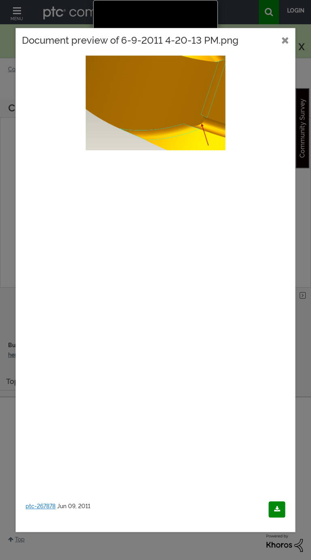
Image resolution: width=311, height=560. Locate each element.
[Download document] (277, 509)
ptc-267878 (40, 506)
